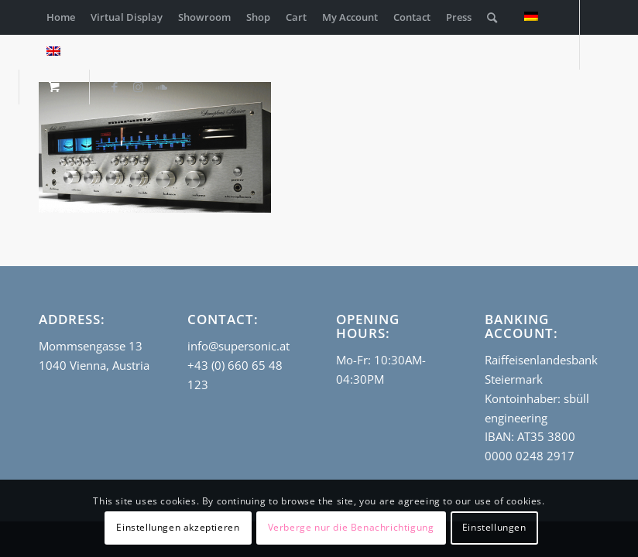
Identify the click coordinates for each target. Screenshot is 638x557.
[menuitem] (61, 17)
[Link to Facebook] (114, 86)
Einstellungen (494, 527)
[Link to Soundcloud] (161, 86)
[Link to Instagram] (137, 86)
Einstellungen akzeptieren (177, 527)
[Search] (492, 17)
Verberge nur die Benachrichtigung (351, 527)
